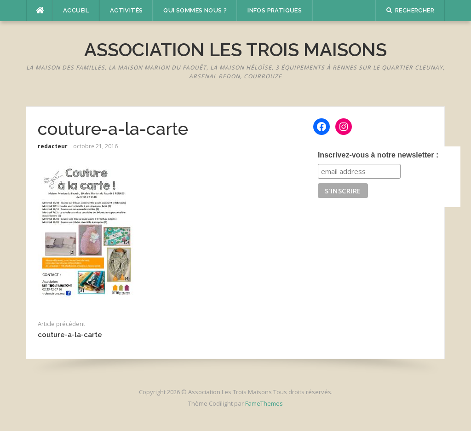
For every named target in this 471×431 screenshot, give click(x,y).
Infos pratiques (274, 10)
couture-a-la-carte (70, 335)
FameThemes (264, 403)
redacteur (53, 146)
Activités (126, 10)
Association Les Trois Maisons (235, 49)
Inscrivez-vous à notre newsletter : (378, 155)
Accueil (76, 10)
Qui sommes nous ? (195, 10)
